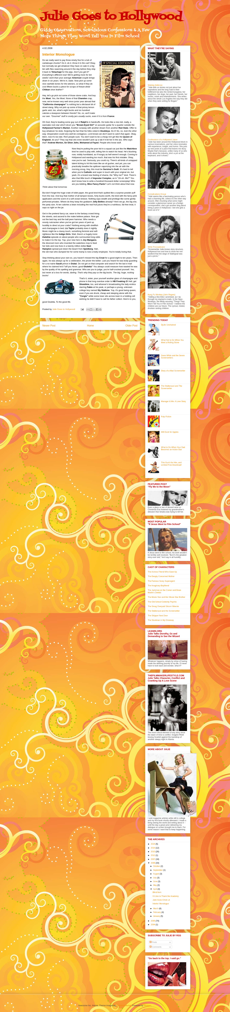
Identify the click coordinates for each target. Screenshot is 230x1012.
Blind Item (157, 892)
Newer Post (48, 325)
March (156, 908)
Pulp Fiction (166, 417)
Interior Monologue (161, 904)
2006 (153, 863)
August (156, 874)
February (157, 912)
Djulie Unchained (168, 325)
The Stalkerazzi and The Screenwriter (171, 387)
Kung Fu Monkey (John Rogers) (161, 295)
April (155, 889)
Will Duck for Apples (169, 432)
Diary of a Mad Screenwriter (173, 371)
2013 (153, 851)
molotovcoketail (123, 1005)
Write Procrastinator (156, 247)
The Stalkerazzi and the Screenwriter (164, 611)
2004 (153, 924)
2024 (153, 844)
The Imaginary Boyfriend (158, 585)
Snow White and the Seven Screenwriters (173, 356)
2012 (153, 855)
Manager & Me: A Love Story (173, 401)
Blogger (147, 1005)
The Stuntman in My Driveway (161, 620)
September (158, 870)
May (155, 885)
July (155, 878)
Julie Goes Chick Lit (161, 900)
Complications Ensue (157, 194)
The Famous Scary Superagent (161, 581)
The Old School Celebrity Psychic (162, 602)
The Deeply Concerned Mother (161, 576)
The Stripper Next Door (158, 615)
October (157, 866)
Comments (155, 947)
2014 (153, 848)
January (157, 916)
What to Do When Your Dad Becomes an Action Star (173, 448)
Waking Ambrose (155, 85)
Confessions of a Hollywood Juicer (162, 140)
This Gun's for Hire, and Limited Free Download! (171, 463)
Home (90, 325)
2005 (153, 921)
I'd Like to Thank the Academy (166, 896)
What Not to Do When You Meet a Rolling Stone (172, 341)
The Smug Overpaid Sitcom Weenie (163, 606)
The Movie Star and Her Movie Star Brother (166, 597)
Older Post (131, 325)
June (155, 881)
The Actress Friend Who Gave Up (162, 572)
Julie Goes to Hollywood (111, 16)
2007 (153, 859)
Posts (153, 942)
